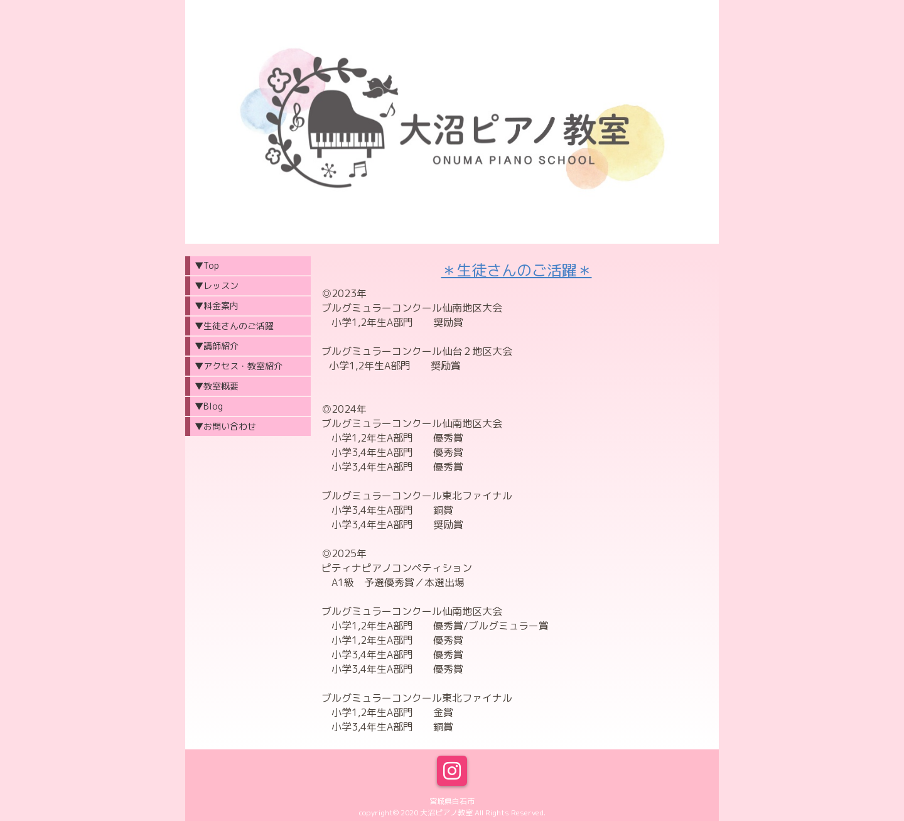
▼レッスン (217, 285)
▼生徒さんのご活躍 (234, 326)
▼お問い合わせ (225, 426)
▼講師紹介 (217, 346)
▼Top (207, 265)
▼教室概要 (217, 386)
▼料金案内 (217, 306)
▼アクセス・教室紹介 (238, 366)
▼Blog (209, 406)
